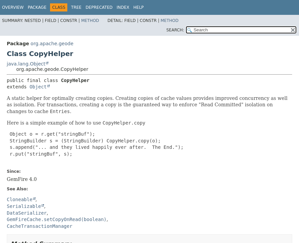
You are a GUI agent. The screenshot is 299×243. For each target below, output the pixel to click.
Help (138, 7)
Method (90, 20)
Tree (76, 7)
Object (38, 86)
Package (37, 7)
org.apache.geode (51, 43)
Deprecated (99, 7)
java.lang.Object (26, 63)
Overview (13, 7)
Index (123, 7)
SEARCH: (175, 30)
